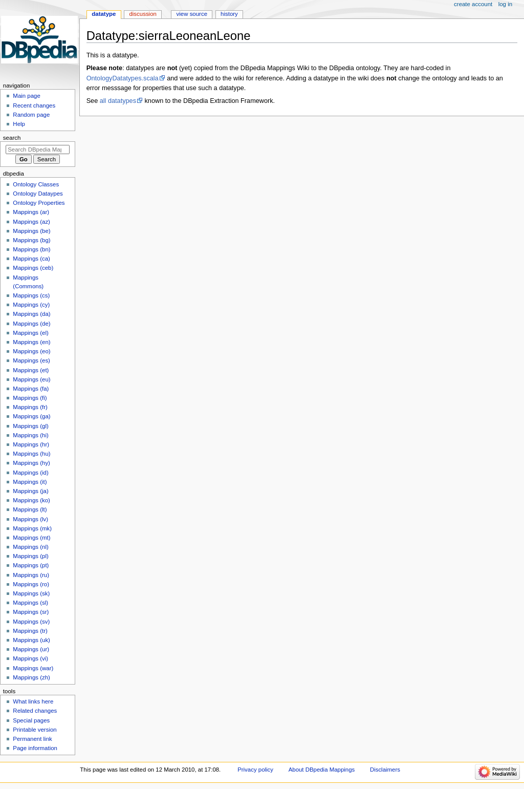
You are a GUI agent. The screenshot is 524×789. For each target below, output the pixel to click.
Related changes (35, 711)
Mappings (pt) (31, 565)
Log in (505, 4)
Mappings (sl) (30, 603)
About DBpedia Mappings (322, 769)
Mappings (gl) (30, 426)
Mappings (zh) (31, 677)
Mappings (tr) (30, 631)
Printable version (34, 730)
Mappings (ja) (30, 491)
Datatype (104, 14)
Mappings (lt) (30, 509)
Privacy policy (255, 769)
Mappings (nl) (30, 547)
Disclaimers (385, 769)
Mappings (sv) (31, 622)
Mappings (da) (31, 314)
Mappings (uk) (31, 640)
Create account (473, 4)
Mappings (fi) (30, 398)
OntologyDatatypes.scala (122, 78)
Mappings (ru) (31, 575)
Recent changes (34, 105)
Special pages (31, 720)
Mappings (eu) (31, 379)
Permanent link (32, 739)
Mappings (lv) (30, 519)
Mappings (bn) (31, 249)
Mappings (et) (31, 370)
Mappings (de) (31, 324)
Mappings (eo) (31, 351)
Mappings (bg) (31, 240)
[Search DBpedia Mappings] (38, 149)
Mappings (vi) (30, 658)
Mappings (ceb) (33, 268)
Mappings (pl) (30, 556)
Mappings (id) (30, 473)
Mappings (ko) (31, 500)
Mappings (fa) (31, 389)
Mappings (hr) (31, 444)
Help (19, 124)
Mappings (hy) (31, 463)
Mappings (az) (31, 222)
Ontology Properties (38, 203)
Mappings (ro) (31, 584)
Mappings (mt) (31, 538)
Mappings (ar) (31, 212)
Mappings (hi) (30, 435)
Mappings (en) (31, 342)
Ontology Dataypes (37, 193)
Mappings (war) (33, 668)
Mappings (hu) (31, 454)
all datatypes (118, 100)
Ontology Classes (36, 184)
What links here (33, 701)
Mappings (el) (30, 333)
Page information (35, 748)
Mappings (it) (30, 482)
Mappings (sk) (31, 593)
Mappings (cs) (31, 295)
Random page (31, 115)
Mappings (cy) (31, 305)
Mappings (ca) (31, 258)
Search (12, 138)
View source (192, 14)
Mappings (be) (31, 231)
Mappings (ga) (31, 416)
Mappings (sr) (31, 612)
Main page (26, 96)
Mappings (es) (31, 360)
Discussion (142, 14)
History (229, 14)
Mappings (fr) (30, 407)
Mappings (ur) (31, 649)
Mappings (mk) (32, 528)
